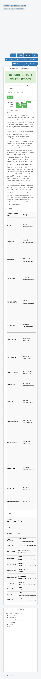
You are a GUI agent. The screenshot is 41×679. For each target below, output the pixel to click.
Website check (18, 64)
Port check (33, 59)
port (25, 106)
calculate (23, 104)
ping (18, 104)
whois (28, 102)
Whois (20, 55)
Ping (35, 55)
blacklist (19, 106)
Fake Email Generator (11, 676)
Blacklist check (22, 59)
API (26, 64)
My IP (13, 55)
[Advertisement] (20, 31)
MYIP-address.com (14, 5)
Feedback (33, 64)
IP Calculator (10, 59)
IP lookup (28, 55)
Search (10, 97)
